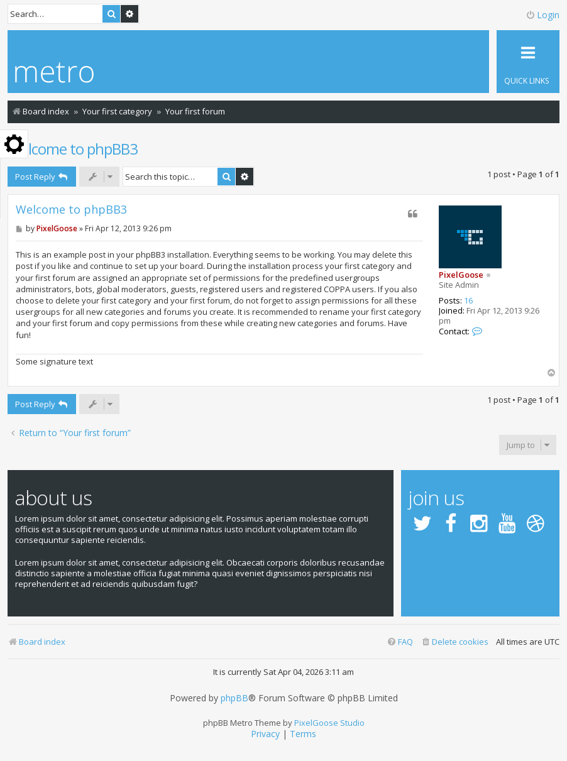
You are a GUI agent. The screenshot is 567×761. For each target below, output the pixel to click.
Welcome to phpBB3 (73, 148)
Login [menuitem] (542, 15)
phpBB (234, 698)
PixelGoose (461, 274)
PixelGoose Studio (329, 722)
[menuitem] (454, 642)
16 (468, 301)
